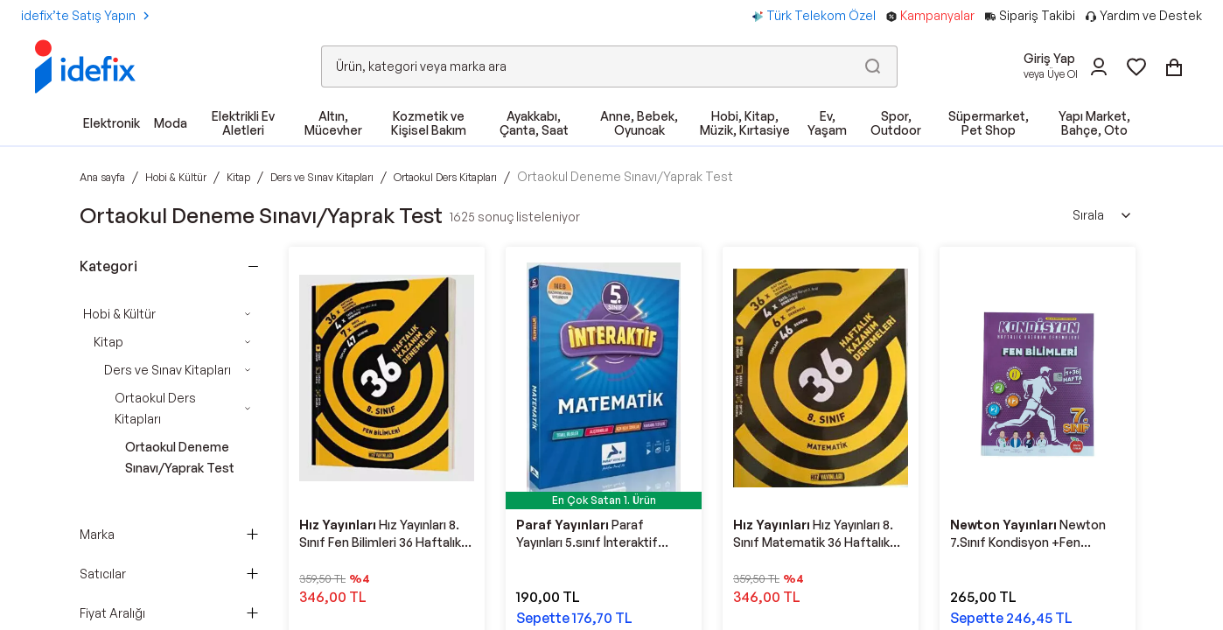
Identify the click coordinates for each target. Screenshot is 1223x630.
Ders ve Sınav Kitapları (167, 369)
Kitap (108, 341)
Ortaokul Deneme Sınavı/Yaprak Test (179, 457)
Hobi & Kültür (119, 313)
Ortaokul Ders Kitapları (155, 408)
